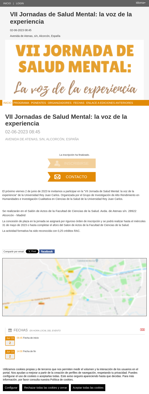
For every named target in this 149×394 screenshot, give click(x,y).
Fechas (78, 102)
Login (20, 3)
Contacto (76, 177)
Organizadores (59, 102)
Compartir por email (13, 251)
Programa (21, 102)
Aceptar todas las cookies (88, 387)
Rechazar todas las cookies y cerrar (45, 387)
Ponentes (38, 102)
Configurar (11, 387)
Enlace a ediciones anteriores (109, 102)
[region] (74, 378)
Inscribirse (76, 163)
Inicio (7, 3)
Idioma (141, 2)
